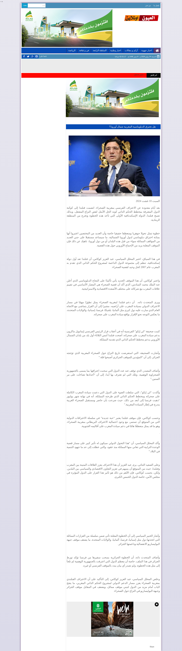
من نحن (148, 5)
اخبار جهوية (146, 50)
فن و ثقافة (84, 50)
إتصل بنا (156, 5)
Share (152, 647)
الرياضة (71, 50)
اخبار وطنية (115, 50)
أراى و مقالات (131, 50)
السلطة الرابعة (99, 50)
